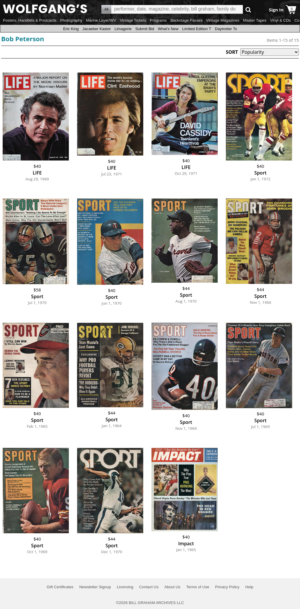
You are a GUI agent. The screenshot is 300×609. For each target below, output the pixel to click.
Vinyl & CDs (280, 20)
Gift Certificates (60, 587)
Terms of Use (197, 587)
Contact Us (148, 587)
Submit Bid (144, 29)
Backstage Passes (187, 20)
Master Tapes (254, 20)
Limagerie (123, 29)
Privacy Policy (227, 587)
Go (248, 9)
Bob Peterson (22, 38)
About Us (172, 587)
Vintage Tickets (133, 20)
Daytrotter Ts (226, 29)
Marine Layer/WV (101, 20)
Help (249, 587)
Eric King (71, 29)
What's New (168, 29)
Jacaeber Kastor (96, 29)
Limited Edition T (196, 29)
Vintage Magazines (222, 20)
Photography (71, 20)
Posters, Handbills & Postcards (30, 20)
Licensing (125, 587)
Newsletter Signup (95, 587)
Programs (158, 20)
